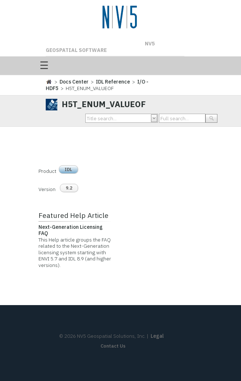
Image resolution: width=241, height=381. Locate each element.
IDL (68, 169)
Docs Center (74, 81)
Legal (157, 336)
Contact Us (113, 346)
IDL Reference (113, 81)
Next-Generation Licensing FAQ (70, 230)
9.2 (69, 188)
